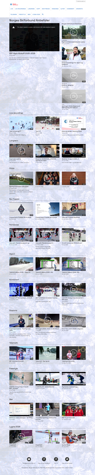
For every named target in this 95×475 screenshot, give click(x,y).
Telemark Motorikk (68, 361)
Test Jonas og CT (15, 131)
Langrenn (31, 9)
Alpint (63, 9)
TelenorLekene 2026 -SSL (44, 272)
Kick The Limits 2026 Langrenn (72, 329)
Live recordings (20, 9)
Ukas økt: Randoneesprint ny (19, 243)
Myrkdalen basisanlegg (70, 387)
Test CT (38, 131)
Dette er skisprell (67, 85)
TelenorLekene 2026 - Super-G (19, 272)
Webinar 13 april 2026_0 (70, 159)
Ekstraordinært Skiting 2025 (72, 131)
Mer (29, 14)
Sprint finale (66, 445)
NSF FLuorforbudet (68, 418)
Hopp (38, 9)
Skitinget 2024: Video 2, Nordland (47, 329)
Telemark (13, 14)
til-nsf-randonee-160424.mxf (72, 243)
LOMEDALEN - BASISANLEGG (45, 387)
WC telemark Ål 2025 (16, 361)
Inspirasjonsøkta (15, 159)
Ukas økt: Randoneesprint (44, 243)
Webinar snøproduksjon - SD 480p (21, 418)
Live (11, 9)
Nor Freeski (46, 9)
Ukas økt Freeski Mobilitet (71, 217)
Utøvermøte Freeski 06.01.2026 (20, 217)
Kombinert (70, 9)
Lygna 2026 (36, 14)
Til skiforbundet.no (80, 1)
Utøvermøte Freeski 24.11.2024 (46, 217)
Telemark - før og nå (42, 361)
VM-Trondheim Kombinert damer (46, 298)
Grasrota (79, 9)
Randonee (55, 9)
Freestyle (22, 14)
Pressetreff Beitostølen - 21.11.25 (20, 298)
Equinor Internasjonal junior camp (73, 42)
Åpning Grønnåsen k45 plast (18, 186)
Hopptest (12, 445)
